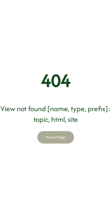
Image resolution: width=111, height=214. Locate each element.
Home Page (55, 137)
